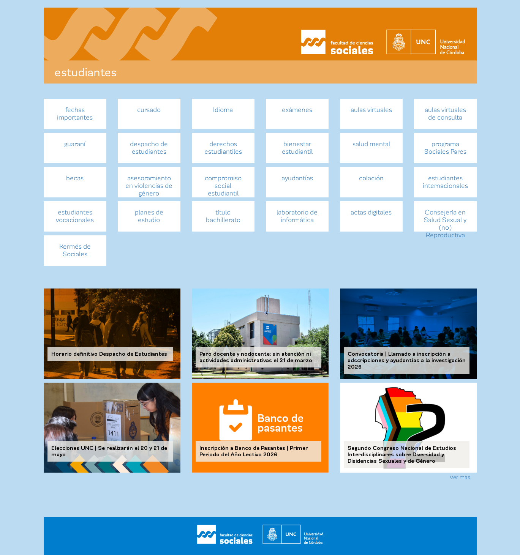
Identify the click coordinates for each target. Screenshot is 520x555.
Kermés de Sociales (75, 250)
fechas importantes (75, 113)
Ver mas (460, 477)
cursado (149, 110)
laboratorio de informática (297, 216)
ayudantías (297, 178)
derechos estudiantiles (223, 147)
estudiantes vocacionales (75, 216)
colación (371, 178)
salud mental (371, 144)
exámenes (297, 110)
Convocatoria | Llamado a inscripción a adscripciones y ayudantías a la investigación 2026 (407, 360)
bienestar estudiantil (297, 147)
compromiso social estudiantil (223, 186)
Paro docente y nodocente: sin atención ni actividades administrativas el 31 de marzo (255, 357)
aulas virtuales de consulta (445, 113)
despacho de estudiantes (149, 147)
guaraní (74, 144)
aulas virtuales (371, 110)
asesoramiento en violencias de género (148, 186)
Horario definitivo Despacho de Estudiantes (109, 354)
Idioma (223, 110)
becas (75, 178)
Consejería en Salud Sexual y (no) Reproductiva (445, 220)
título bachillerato (223, 216)
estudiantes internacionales (445, 182)
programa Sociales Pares (445, 147)
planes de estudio (149, 216)
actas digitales (371, 212)
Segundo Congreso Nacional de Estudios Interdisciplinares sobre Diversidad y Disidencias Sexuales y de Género (402, 454)
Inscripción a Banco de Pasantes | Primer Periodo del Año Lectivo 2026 (253, 451)
